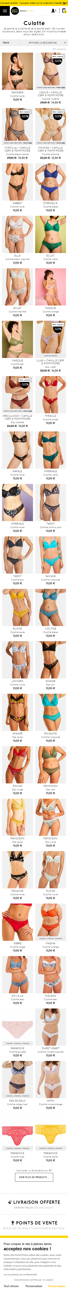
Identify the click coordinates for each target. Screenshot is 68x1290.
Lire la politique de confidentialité (20, 1274)
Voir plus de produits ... (34, 1177)
